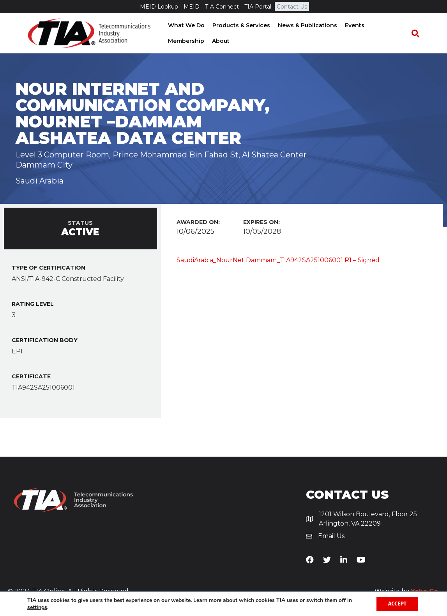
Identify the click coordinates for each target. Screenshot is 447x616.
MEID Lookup (159, 6)
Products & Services (239, 25)
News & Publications (305, 25)
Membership (184, 40)
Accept (397, 603)
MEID (192, 6)
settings (37, 607)
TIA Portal (257, 6)
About (219, 40)
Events (352, 25)
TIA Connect (222, 6)
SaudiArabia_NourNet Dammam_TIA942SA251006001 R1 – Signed (278, 260)
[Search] (417, 33)
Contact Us (292, 6)
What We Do (184, 25)
